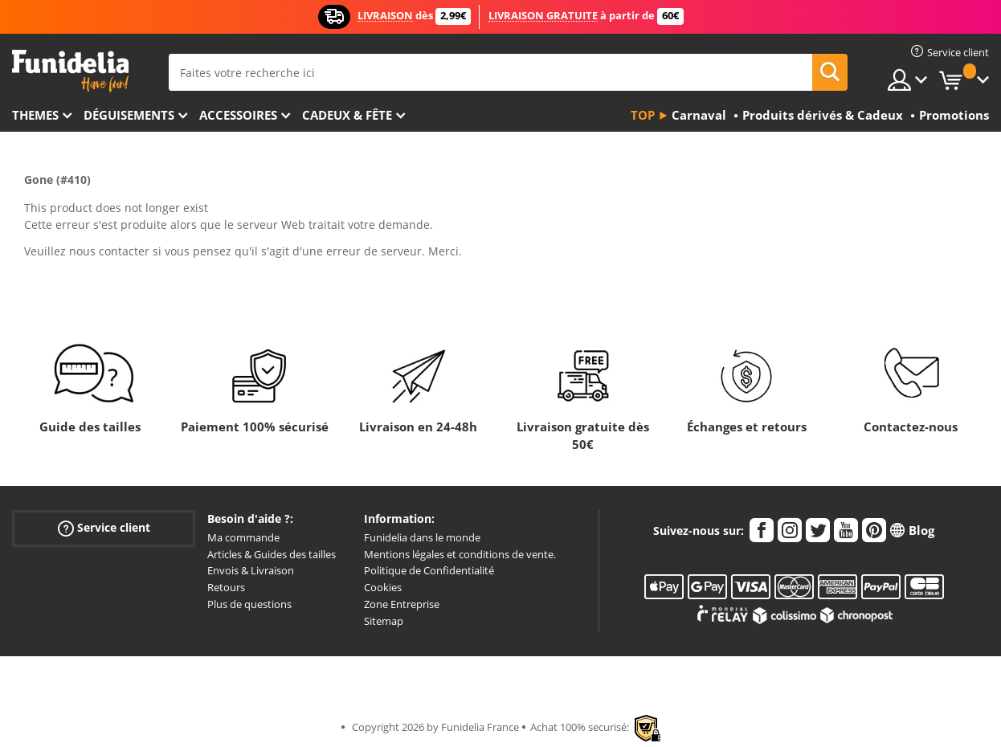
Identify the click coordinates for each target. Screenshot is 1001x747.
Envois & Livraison (250, 570)
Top (643, 115)
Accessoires (238, 115)
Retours (226, 587)
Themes (35, 115)
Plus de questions (249, 604)
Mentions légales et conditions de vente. (460, 554)
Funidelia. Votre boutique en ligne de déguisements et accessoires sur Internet (70, 71)
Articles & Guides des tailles (271, 554)
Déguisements (129, 115)
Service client (104, 528)
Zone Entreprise (401, 604)
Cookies (383, 587)
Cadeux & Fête (347, 115)
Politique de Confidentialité (429, 570)
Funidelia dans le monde (422, 537)
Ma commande (243, 537)
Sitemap (383, 621)
